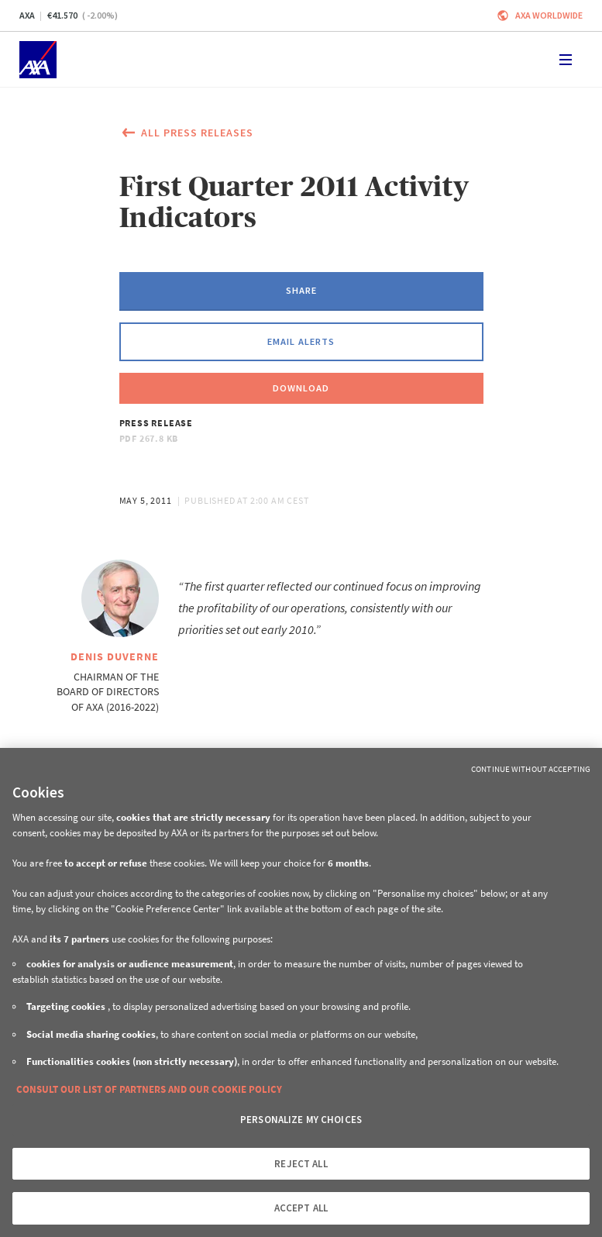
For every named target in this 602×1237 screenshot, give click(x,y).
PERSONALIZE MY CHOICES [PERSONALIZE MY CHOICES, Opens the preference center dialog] (301, 1119)
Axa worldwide (549, 15)
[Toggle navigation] (566, 60)
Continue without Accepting (530, 768)
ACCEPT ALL (301, 1208)
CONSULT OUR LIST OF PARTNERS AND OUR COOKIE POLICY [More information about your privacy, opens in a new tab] (149, 1089)
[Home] (38, 59)
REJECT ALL (300, 1163)
